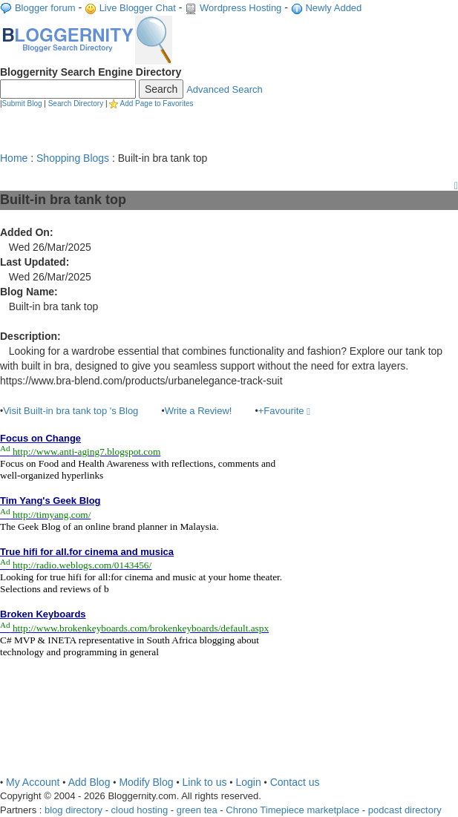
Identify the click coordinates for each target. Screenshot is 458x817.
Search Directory (75, 103)
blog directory (73, 810)
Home (13, 158)
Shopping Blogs (72, 158)
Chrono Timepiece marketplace (292, 810)
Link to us (205, 782)
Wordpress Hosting (240, 7)
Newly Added (333, 7)
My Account (32, 782)
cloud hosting (140, 810)
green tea (197, 810)
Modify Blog (146, 782)
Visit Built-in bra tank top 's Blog (70, 410)
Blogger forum (45, 7)
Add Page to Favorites (157, 103)
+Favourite (284, 410)
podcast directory (405, 810)
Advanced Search (224, 89)
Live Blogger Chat (137, 7)
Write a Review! (198, 410)
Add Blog (89, 782)
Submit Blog (22, 103)
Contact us (295, 782)
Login (248, 782)
